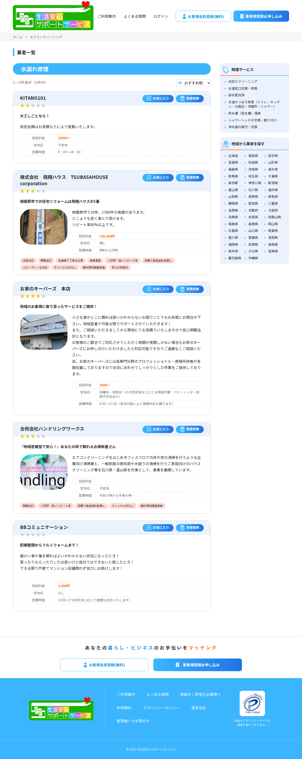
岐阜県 (273, 196)
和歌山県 (274, 217)
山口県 (253, 230)
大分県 (253, 251)
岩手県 (273, 155)
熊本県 (233, 251)
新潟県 (273, 182)
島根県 (253, 223)
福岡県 (233, 244)
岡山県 (273, 223)
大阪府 (273, 210)
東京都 (233, 182)
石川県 (253, 189)
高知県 (273, 237)
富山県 (233, 189)
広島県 (233, 230)
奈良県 (253, 217)
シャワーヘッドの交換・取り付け (252, 120)
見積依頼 (189, 98)
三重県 (273, 203)
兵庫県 (233, 217)
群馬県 (233, 176)
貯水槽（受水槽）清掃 (244, 113)
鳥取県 (233, 223)
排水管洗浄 (236, 95)
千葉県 (273, 176)
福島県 (233, 169)
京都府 (253, 210)
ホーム (18, 37)
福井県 (273, 189)
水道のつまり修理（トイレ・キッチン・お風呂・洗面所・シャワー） (254, 104)
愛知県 (253, 203)
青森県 (253, 155)
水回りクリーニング (242, 81)
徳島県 (273, 230)
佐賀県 (253, 244)
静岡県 (233, 203)
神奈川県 (254, 182)
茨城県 (253, 169)
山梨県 (233, 196)
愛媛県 (253, 237)
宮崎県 (273, 251)
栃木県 (273, 169)
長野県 (253, 196)
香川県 (233, 237)
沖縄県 (253, 258)
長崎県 (273, 244)
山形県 (273, 162)
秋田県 (253, 162)
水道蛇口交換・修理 (242, 88)
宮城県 (233, 162)
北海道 (233, 155)
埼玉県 (253, 176)
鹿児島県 (234, 258)
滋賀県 (233, 210)
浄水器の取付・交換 (242, 126)
